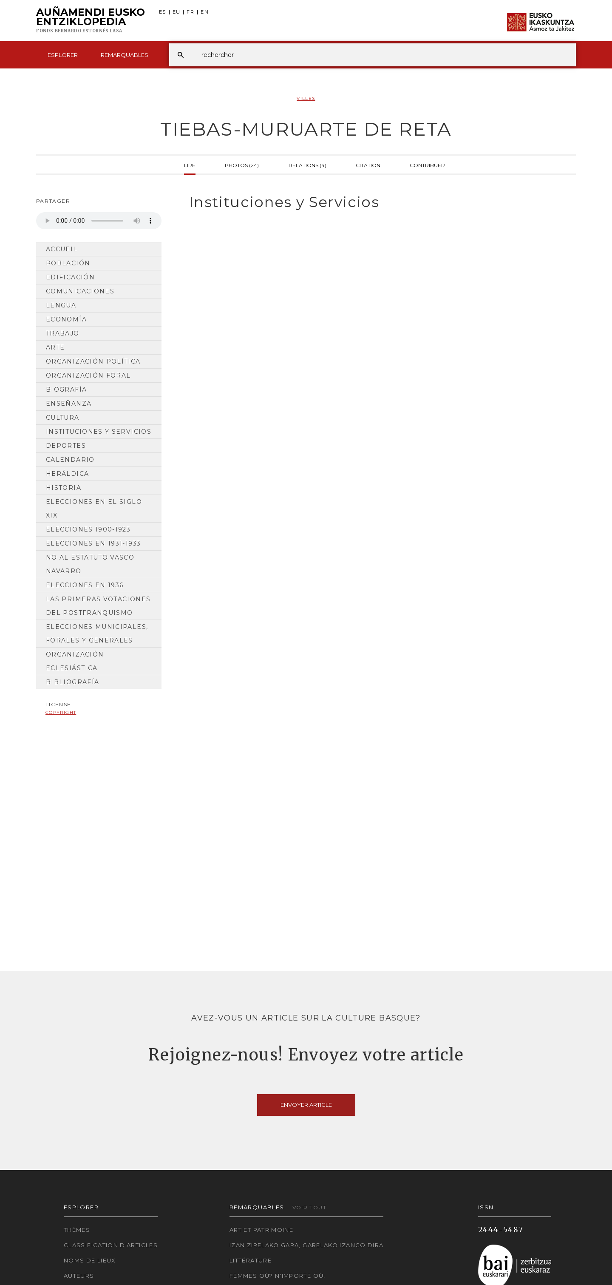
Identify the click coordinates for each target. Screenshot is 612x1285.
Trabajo (62, 333)
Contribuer (427, 164)
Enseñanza (68, 403)
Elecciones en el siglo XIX (94, 508)
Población (68, 263)
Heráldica (67, 474)
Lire (190, 164)
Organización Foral (88, 375)
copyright (60, 712)
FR (190, 12)
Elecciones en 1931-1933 (93, 543)
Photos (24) (242, 164)
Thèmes (77, 1229)
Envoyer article (306, 1104)
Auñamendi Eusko (90, 21)
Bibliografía (72, 682)
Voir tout (309, 1207)
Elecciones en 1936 (84, 585)
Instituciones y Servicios (98, 431)
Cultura (62, 417)
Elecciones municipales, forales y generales (97, 633)
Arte (55, 347)
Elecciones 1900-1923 (88, 529)
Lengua (61, 305)
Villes (306, 98)
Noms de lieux (90, 1260)
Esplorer (63, 54)
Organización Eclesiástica (75, 661)
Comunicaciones (80, 291)
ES (162, 12)
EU (177, 12)
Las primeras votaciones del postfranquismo (98, 606)
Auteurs (79, 1275)
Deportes (66, 445)
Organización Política (93, 361)
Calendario (70, 459)
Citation (368, 164)
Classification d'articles (111, 1245)
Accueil (62, 249)
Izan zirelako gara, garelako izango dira (306, 1245)
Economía (66, 319)
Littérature (251, 1260)
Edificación (70, 277)
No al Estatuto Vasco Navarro (90, 564)
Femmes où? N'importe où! (278, 1275)
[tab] (375, 202)
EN (205, 12)
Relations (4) (307, 164)
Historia (63, 488)
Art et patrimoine (261, 1229)
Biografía (66, 389)
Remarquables (124, 54)
